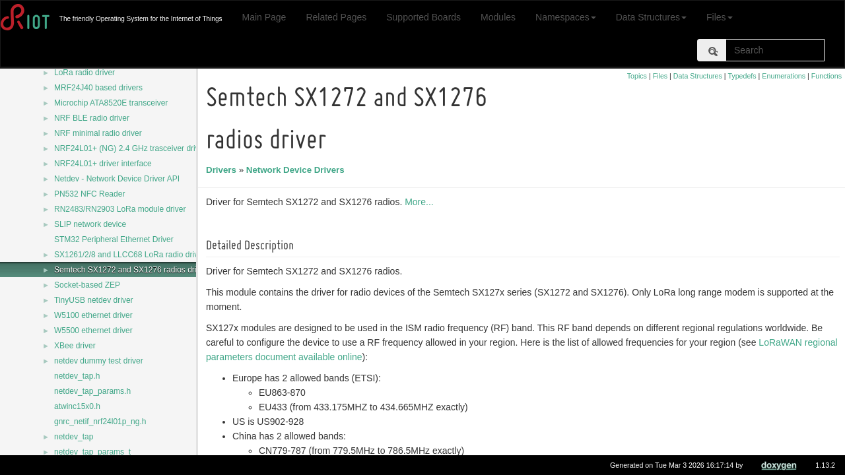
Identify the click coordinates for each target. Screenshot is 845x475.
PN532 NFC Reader (89, 194)
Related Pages (336, 17)
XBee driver (75, 345)
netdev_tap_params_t (92, 452)
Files (719, 17)
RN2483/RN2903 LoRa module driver (120, 209)
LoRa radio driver (84, 72)
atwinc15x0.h (77, 406)
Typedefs (741, 76)
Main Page (264, 17)
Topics (637, 76)
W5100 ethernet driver (93, 315)
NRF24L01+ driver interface (103, 163)
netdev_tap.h (77, 376)
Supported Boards (423, 17)
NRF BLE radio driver (91, 118)
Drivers (223, 170)
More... (421, 202)
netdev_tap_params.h (92, 391)
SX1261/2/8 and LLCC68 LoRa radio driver (129, 254)
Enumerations (783, 76)
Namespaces (565, 17)
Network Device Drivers (297, 170)
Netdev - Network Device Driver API (117, 178)
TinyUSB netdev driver (93, 300)
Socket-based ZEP (87, 285)
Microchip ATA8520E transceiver (111, 103)
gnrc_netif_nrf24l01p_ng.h (100, 421)
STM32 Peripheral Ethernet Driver (114, 239)
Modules (498, 17)
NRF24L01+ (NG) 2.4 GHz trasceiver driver (130, 148)
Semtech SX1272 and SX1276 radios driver (130, 269)
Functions (826, 76)
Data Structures (651, 17)
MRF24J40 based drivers (98, 87)
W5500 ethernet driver (93, 330)
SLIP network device (90, 224)
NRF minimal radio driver (98, 133)
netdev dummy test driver (98, 360)
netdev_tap (73, 436)
